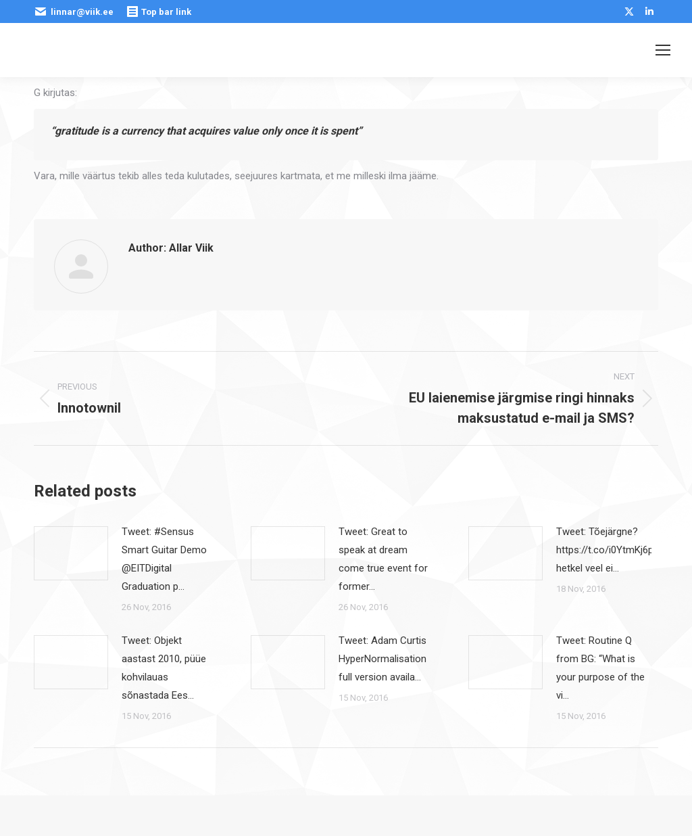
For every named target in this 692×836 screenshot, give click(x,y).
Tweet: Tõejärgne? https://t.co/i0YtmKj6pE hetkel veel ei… (607, 550)
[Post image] (71, 553)
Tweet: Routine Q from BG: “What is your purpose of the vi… (600, 667)
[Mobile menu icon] (663, 50)
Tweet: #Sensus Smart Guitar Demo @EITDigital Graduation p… (164, 559)
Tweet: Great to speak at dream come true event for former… (383, 559)
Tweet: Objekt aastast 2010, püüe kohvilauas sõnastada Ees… (164, 667)
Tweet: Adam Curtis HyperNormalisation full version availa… (382, 658)
